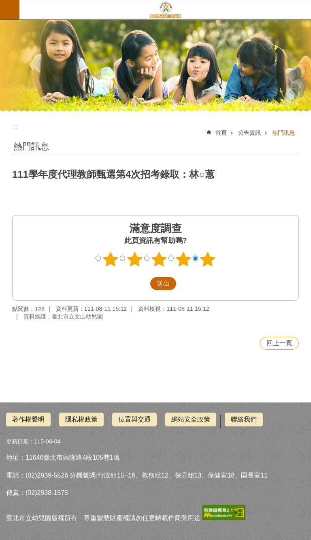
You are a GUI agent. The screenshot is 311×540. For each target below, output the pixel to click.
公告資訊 (249, 132)
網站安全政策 (190, 419)
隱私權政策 (81, 419)
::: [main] (14, 126)
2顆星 (135, 259)
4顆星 (183, 259)
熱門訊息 (283, 132)
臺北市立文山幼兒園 (165, 9)
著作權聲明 (28, 419)
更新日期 (17, 441)
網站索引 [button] (9, 9)
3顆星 (159, 259)
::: (2, 405)
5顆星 (207, 259)
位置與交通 (134, 419)
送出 (142, 283)
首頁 (221, 132)
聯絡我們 (244, 419)
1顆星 (110, 259)
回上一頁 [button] (279, 343)
